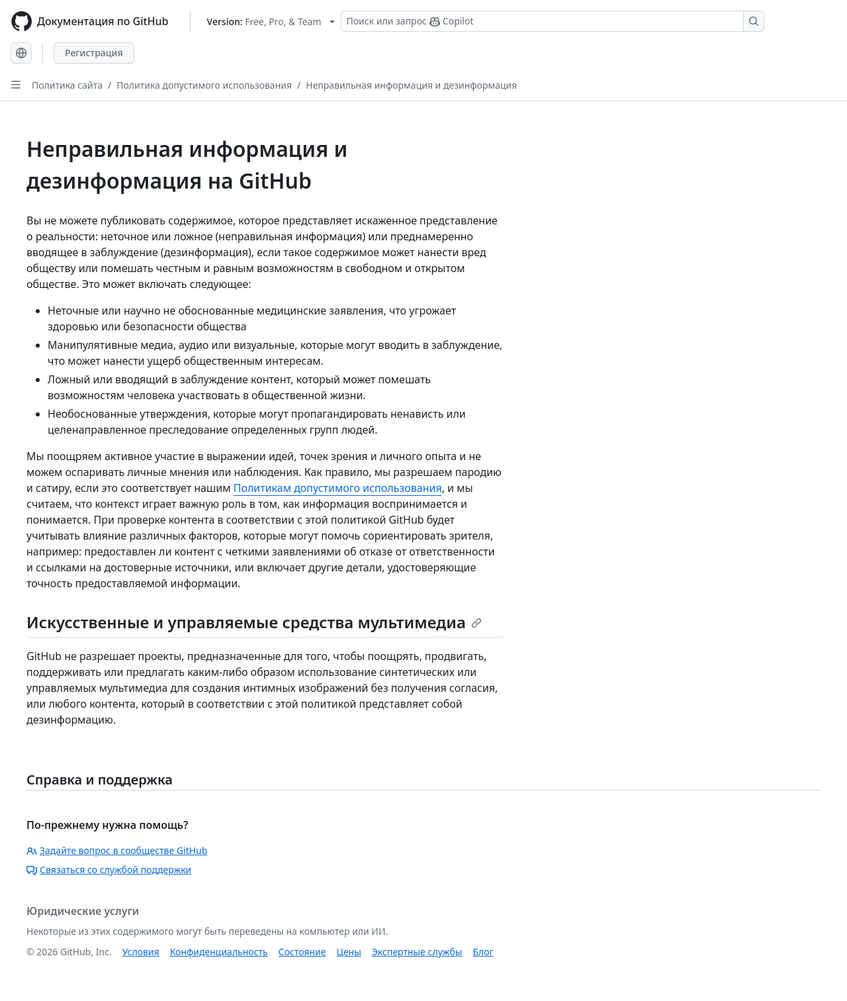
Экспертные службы (417, 951)
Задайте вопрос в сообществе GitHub (116, 850)
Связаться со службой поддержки (108, 869)
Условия (140, 951)
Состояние (302, 951)
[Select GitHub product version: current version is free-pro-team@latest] (271, 21)
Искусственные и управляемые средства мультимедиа (254, 622)
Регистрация (94, 52)
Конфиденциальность (219, 951)
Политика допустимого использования (204, 85)
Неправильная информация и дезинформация (411, 85)
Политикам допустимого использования (338, 488)
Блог (482, 951)
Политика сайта (67, 85)
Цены (349, 951)
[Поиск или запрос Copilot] (552, 21)
